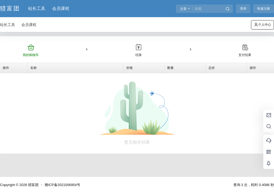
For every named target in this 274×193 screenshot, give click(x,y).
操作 (6, 68)
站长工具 (36, 8)
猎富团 (33, 185)
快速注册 (263, 8)
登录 (243, 8)
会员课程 (60, 8)
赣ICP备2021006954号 (62, 185)
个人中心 (262, 25)
